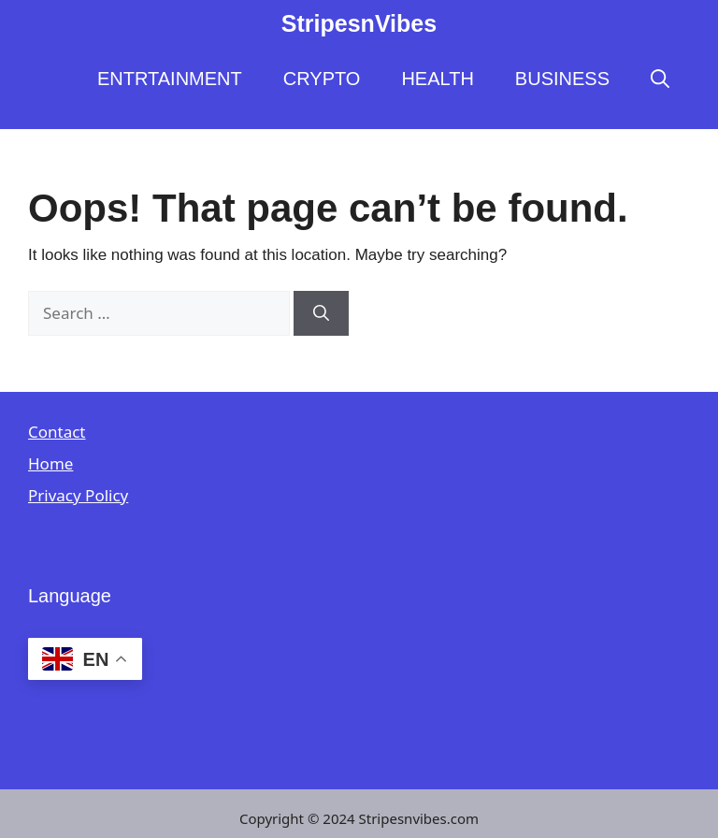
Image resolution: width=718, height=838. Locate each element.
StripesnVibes (359, 23)
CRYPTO (322, 78)
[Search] (321, 313)
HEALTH (437, 78)
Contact (57, 431)
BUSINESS (562, 78)
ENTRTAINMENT (169, 78)
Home (50, 463)
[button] (660, 78)
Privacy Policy (78, 495)
